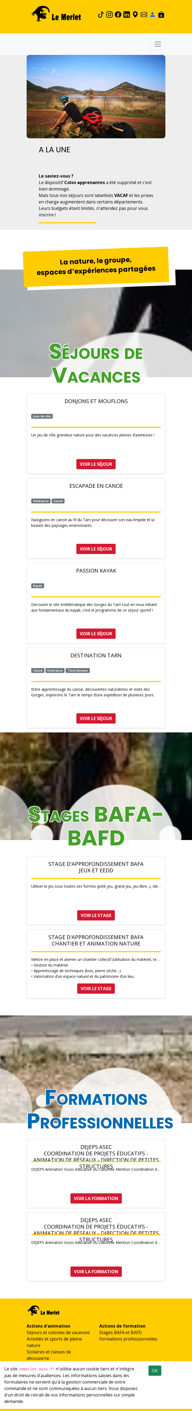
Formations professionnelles (128, 1339)
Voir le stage (96, 915)
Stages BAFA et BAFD (120, 1332)
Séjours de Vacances (96, 363)
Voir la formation (96, 1198)
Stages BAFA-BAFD (96, 826)
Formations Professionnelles (100, 1109)
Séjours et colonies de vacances (58, 1332)
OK (155, 1371)
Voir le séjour (96, 464)
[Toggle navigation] (157, 44)
